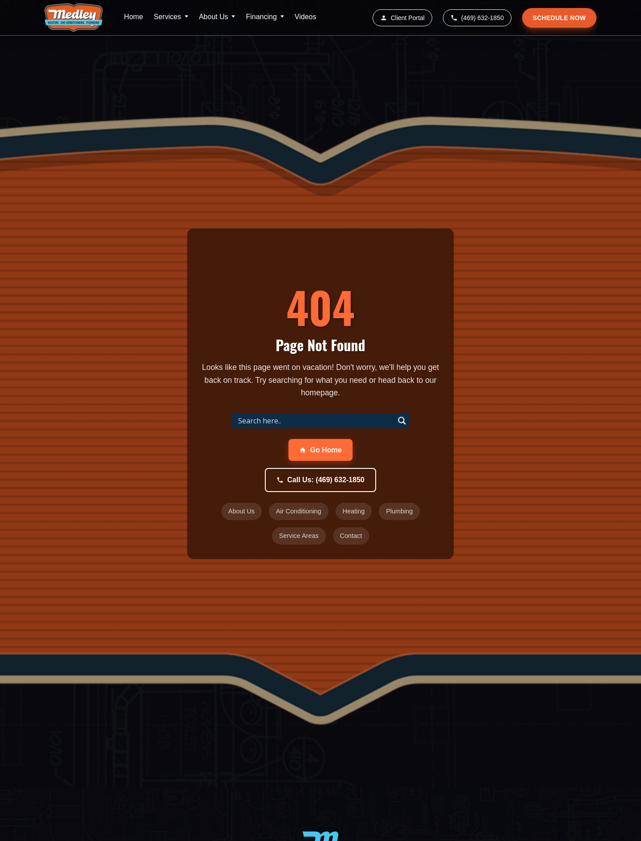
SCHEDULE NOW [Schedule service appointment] (559, 17)
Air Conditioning (298, 511)
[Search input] (315, 420)
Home (133, 17)
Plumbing (399, 511)
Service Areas (299, 535)
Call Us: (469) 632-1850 (320, 480)
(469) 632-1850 (477, 17)
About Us (213, 17)
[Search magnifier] (402, 420)
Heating (354, 511)
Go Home (320, 450)
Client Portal (402, 17)
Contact (351, 535)
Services (167, 17)
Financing (261, 17)
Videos (305, 17)
